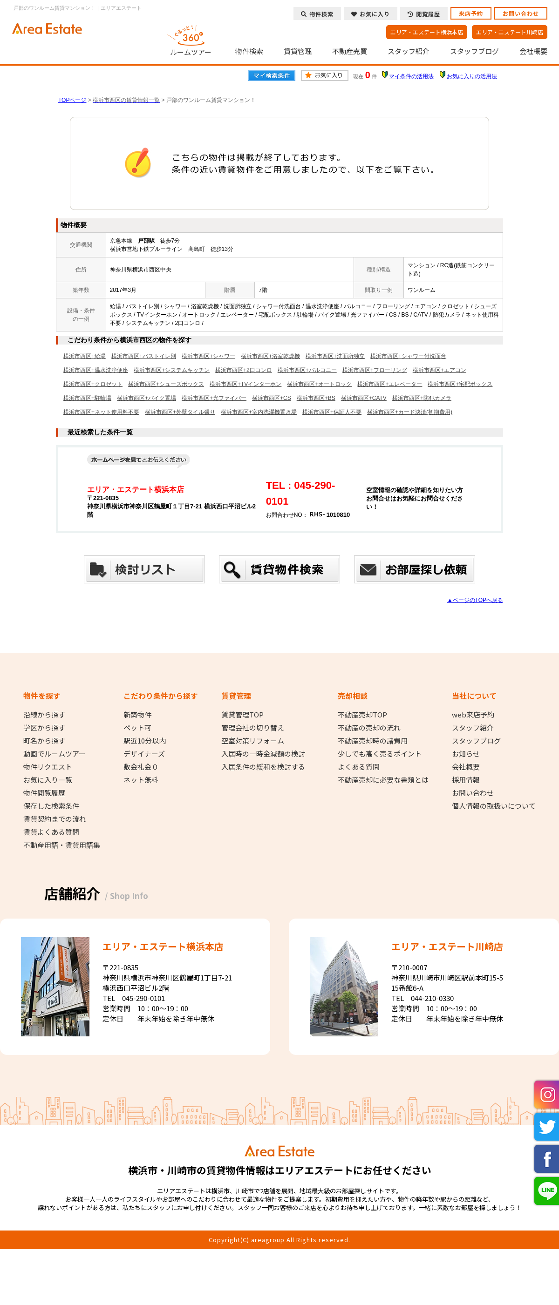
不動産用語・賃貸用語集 (61, 845)
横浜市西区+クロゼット (93, 384)
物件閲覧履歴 (44, 793)
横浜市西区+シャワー (208, 356)
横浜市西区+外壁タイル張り (180, 412)
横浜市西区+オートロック (319, 384)
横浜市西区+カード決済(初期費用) (409, 412)
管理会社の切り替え (252, 727)
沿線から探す (44, 714)
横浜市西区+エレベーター (389, 384)
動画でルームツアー (54, 754)
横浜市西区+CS (271, 398)
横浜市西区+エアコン (439, 370)
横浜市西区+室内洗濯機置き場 (259, 412)
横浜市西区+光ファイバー (214, 398)
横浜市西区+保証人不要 (331, 412)
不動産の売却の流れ (369, 727)
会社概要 (533, 51)
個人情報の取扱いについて (494, 806)
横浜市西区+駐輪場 (87, 398)
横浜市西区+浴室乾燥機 (270, 356)
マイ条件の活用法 (411, 76)
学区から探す (44, 727)
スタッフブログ (474, 51)
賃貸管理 (298, 51)
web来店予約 (473, 714)
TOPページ (72, 100)
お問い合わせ (521, 13)
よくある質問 (359, 767)
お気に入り (370, 14)
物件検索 (249, 51)
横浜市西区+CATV (364, 398)
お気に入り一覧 (47, 780)
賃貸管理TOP (242, 714)
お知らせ (466, 754)
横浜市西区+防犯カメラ (421, 398)
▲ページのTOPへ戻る (475, 600)
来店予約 (471, 13)
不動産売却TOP (362, 714)
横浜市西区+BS (316, 398)
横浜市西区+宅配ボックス (460, 384)
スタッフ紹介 (408, 51)
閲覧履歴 (424, 14)
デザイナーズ (144, 754)
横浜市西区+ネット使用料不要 (101, 412)
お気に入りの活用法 (472, 76)
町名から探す (44, 741)
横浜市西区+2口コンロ (243, 370)
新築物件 (137, 714)
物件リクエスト (47, 767)
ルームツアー (191, 39)
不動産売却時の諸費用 (373, 741)
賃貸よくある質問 (51, 832)
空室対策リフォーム (252, 741)
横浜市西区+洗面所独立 (335, 356)
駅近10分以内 (144, 741)
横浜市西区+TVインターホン (245, 384)
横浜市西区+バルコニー (307, 370)
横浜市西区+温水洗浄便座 (95, 370)
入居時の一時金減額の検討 (263, 754)
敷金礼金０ (140, 767)
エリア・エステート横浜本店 (426, 32)
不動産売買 (349, 51)
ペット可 (137, 727)
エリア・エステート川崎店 (509, 32)
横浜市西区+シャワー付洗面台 (408, 356)
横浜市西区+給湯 (84, 356)
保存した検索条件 (51, 806)
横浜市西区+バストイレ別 (143, 356)
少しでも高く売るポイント (380, 754)
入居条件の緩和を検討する (263, 767)
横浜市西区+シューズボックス (166, 384)
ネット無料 (140, 780)
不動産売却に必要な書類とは (383, 780)
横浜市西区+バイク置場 (146, 398)
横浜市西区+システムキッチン (172, 370)
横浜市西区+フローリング (374, 370)
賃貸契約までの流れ (54, 819)
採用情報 (466, 780)
